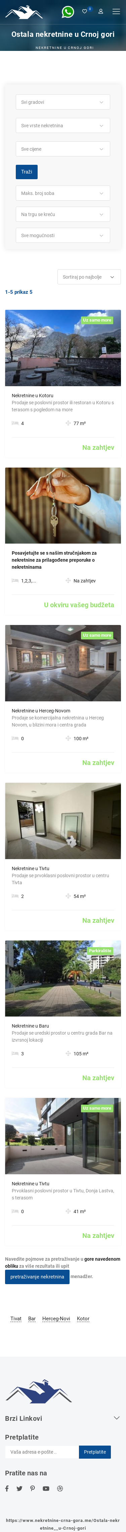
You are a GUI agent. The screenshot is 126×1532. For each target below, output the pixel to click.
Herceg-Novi (56, 1319)
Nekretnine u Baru (30, 1026)
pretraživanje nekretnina (37, 1277)
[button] (63, 102)
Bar (32, 1319)
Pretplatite (95, 1452)
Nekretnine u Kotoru (32, 395)
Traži (26, 172)
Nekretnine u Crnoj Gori (65, 48)
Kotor (83, 1319)
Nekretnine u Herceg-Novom (41, 710)
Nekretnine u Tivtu (30, 868)
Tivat (16, 1319)
